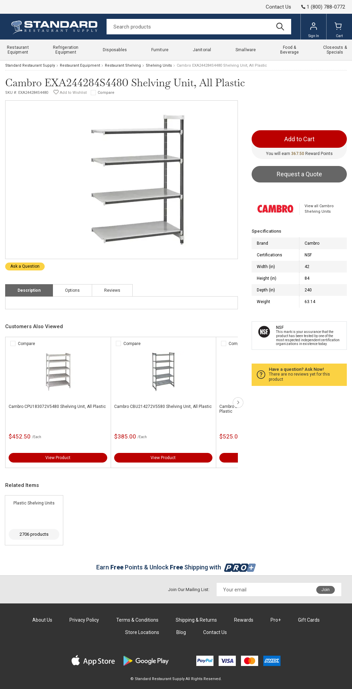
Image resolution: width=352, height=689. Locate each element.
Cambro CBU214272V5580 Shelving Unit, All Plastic (163, 406)
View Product (57, 457)
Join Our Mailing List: (188, 589)
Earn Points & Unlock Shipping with (176, 567)
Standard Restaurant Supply (30, 65)
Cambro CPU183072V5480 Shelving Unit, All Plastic (57, 406)
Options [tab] (72, 290)
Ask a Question (25, 266)
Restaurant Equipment (80, 65)
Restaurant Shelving (123, 65)
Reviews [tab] (112, 290)
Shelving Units (159, 65)
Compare (106, 92)
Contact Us (278, 7)
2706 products (34, 534)
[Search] (199, 26)
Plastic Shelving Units (34, 503)
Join (325, 589)
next (238, 402)
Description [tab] (29, 290)
